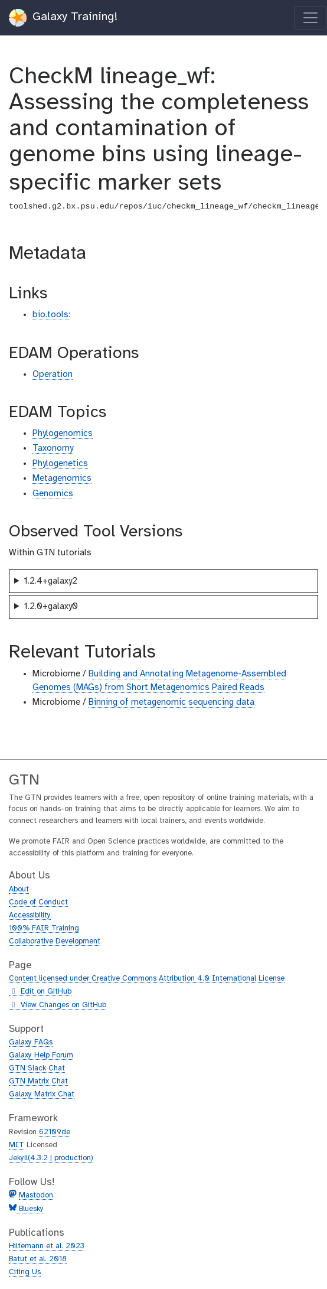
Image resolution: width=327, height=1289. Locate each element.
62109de (54, 1132)
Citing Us (25, 1272)
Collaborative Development (54, 941)
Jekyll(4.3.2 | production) (51, 1158)
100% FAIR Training (44, 928)
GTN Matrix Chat (38, 1081)
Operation (52, 374)
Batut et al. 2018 (38, 1259)
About (19, 889)
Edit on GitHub (40, 992)
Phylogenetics (60, 463)
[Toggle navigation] (310, 18)
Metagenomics (61, 478)
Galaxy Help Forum (41, 1055)
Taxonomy (52, 448)
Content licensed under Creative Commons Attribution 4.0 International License (147, 978)
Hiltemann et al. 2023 (46, 1246)
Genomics (52, 494)
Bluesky (30, 1209)
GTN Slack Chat (37, 1068)
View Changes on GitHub (57, 1005)
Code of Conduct (38, 902)
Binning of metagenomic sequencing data (171, 702)
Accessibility (30, 915)
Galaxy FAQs (31, 1042)
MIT (16, 1145)
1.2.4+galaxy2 (50, 581)
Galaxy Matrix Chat (41, 1094)
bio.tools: (51, 315)
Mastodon (36, 1195)
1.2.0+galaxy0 (51, 606)
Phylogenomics (62, 433)
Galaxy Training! (63, 18)
